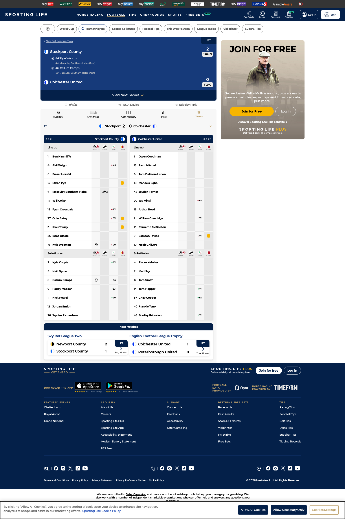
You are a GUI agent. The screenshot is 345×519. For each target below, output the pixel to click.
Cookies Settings (324, 512)
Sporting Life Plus (112, 421)
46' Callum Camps (67, 68)
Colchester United (66, 82)
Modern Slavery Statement (118, 441)
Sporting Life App (112, 427)
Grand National (54, 421)
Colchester (141, 126)
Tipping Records (290, 441)
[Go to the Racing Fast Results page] (250, 14)
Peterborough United (157, 352)
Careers (106, 414)
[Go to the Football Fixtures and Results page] (263, 14)
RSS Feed (107, 448)
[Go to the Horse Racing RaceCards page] (277, 14)
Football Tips (287, 414)
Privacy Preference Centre (130, 480)
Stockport (113, 126)
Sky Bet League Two (58, 41)
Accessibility (175, 421)
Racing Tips (287, 407)
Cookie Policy (156, 480)
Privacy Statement (102, 480)
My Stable (224, 434)
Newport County (71, 344)
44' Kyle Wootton (66, 58)
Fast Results (226, 414)
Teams (199, 116)
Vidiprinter (225, 427)
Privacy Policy (80, 480)
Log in (292, 371)
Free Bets (224, 441)
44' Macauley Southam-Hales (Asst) (75, 63)
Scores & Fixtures (229, 421)
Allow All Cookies (253, 512)
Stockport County (66, 52)
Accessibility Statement (116, 434)
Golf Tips (285, 421)
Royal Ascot (52, 414)
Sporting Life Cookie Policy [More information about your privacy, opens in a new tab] (101, 513)
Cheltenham (52, 407)
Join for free (268, 371)
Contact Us (174, 407)
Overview (58, 116)
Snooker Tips (287, 434)
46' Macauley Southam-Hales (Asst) (75, 72)
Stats (164, 116)
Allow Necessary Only (288, 512)
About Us (107, 407)
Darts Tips (286, 427)
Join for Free (252, 111)
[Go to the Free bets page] (290, 14)
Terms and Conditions (56, 480)
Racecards (225, 407)
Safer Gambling (177, 427)
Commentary (128, 116)
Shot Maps (93, 116)
